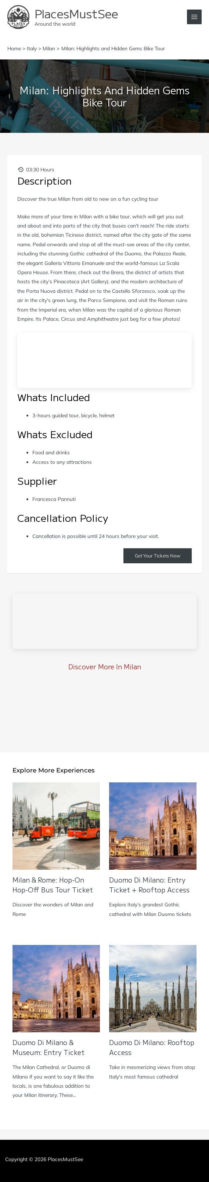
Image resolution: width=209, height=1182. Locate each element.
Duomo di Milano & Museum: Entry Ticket (48, 1047)
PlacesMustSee (76, 13)
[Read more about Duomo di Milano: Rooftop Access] (153, 988)
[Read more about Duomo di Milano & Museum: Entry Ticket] (56, 988)
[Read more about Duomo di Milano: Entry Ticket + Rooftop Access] (153, 825)
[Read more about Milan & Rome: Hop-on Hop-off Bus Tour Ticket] (56, 825)
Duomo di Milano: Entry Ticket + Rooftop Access (149, 884)
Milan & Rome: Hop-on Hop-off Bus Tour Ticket (52, 884)
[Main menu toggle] (194, 17)
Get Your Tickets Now (157, 556)
